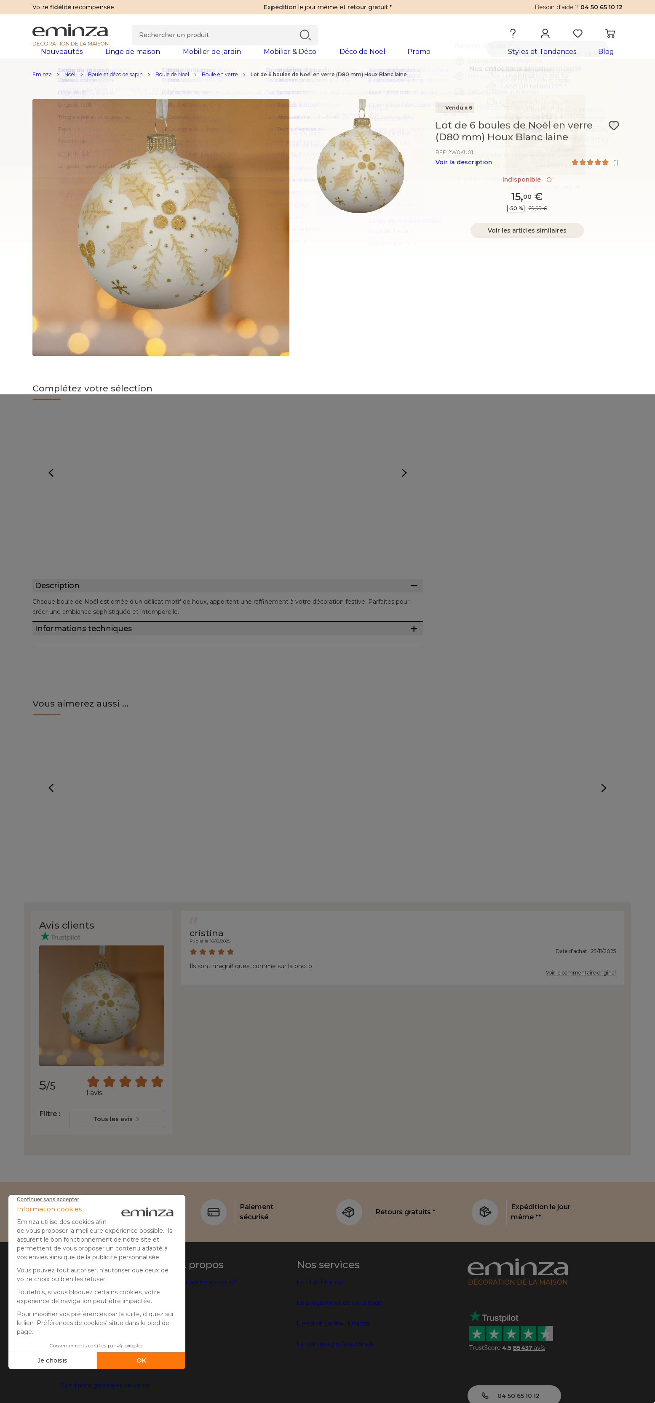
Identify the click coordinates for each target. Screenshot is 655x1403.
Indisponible (527, 193)
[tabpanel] (255, 60)
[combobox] (117, 1164)
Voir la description (464, 175)
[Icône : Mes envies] (613, 139)
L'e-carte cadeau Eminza (333, 1368)
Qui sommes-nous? (207, 1327)
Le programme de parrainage (340, 1348)
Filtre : (49, 1159)
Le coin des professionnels (335, 1389)
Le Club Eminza (320, 1327)
